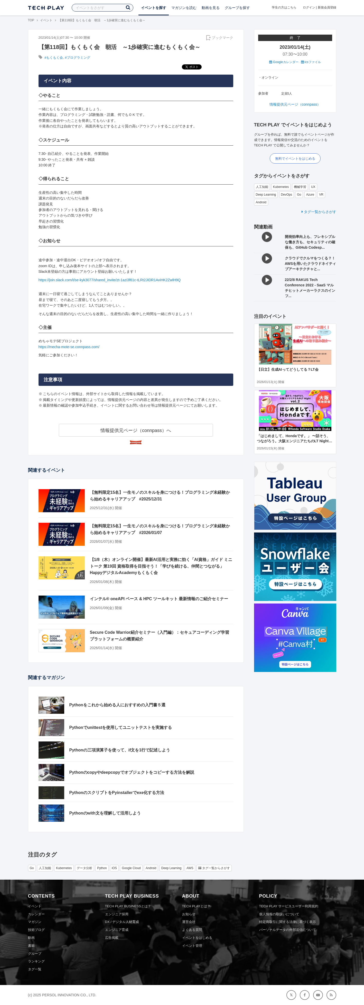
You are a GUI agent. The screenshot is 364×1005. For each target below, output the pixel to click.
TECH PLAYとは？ (196, 906)
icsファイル (311, 62)
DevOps (286, 194)
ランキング (36, 961)
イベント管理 (192, 946)
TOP (31, 20)
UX (313, 187)
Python (102, 868)
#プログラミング (77, 57)
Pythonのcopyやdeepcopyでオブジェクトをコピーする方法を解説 (131, 772)
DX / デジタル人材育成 (122, 922)
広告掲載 (111, 938)
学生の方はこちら (284, 7)
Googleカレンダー (283, 62)
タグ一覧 (34, 969)
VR (321, 194)
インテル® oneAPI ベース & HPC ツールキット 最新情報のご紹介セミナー (159, 599)
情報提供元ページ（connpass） (295, 104)
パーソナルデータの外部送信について (287, 930)
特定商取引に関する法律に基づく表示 (287, 922)
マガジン (34, 922)
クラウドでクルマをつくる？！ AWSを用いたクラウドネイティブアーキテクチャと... (310, 263)
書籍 (31, 946)
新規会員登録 (327, 7)
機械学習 (300, 187)
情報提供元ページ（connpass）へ (135, 430)
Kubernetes (281, 187)
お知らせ (188, 914)
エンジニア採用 (116, 914)
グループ (34, 954)
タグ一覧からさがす (319, 212)
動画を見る (211, 8)
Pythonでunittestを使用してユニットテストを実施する (120, 727)
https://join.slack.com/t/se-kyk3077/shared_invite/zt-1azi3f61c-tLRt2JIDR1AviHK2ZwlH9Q (110, 280)
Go (299, 194)
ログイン (309, 7)
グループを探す (237, 8)
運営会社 (188, 922)
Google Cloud (131, 868)
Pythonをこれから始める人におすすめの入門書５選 (117, 705)
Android (261, 202)
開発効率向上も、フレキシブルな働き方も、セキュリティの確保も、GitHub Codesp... (310, 242)
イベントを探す (153, 8)
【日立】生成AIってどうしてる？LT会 (288, 369)
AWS (189, 868)
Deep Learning (266, 194)
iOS (114, 868)
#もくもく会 (53, 57)
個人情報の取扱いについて (279, 914)
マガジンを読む (184, 8)
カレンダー (36, 914)
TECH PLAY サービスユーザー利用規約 (289, 906)
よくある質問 (192, 930)
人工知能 (262, 187)
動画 (31, 938)
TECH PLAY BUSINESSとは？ (128, 906)
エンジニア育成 (116, 930)
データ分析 (84, 868)
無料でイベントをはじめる (295, 158)
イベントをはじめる (197, 938)
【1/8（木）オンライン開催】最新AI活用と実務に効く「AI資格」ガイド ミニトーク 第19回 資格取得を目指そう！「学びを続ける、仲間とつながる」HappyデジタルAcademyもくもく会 (161, 566)
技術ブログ (36, 930)
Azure (310, 194)
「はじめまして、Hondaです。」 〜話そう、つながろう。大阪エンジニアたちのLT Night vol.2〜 (293, 441)
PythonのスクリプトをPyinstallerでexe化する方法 (116, 792)
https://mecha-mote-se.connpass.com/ (69, 347)
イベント (46, 20)
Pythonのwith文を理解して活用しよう (105, 813)
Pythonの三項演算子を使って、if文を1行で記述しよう (119, 750)
